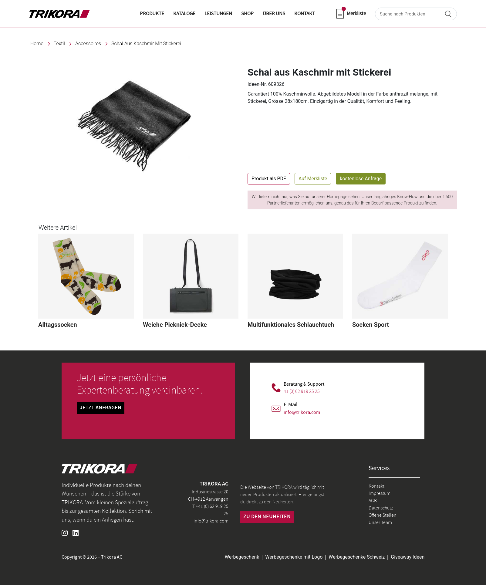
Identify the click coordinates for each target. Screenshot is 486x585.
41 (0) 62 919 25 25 (302, 391)
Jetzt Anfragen (100, 407)
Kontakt (376, 486)
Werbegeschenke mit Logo (293, 557)
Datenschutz (381, 508)
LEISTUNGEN (218, 13)
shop (247, 13)
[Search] (416, 14)
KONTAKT (304, 13)
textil (59, 43)
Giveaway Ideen (407, 557)
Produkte (152, 13)
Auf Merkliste (313, 178)
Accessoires (88, 43)
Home (36, 43)
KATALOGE (184, 13)
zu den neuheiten (267, 516)
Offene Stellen (383, 515)
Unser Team (380, 522)
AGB (373, 501)
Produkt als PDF (268, 178)
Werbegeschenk (242, 557)
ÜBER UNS (274, 13)
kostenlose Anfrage (361, 178)
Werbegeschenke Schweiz (357, 557)
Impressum (379, 493)
